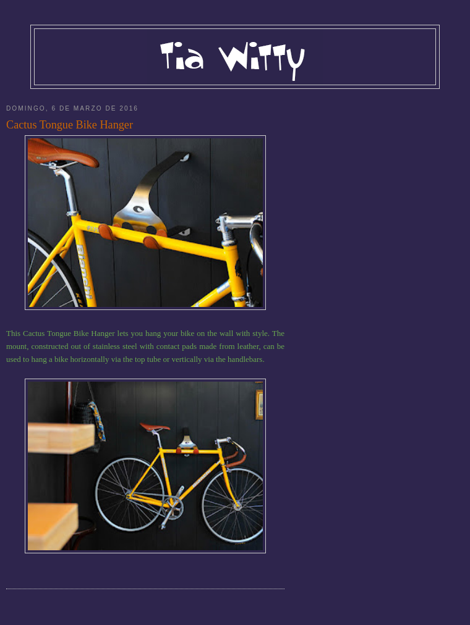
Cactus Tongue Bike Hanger (69, 125)
